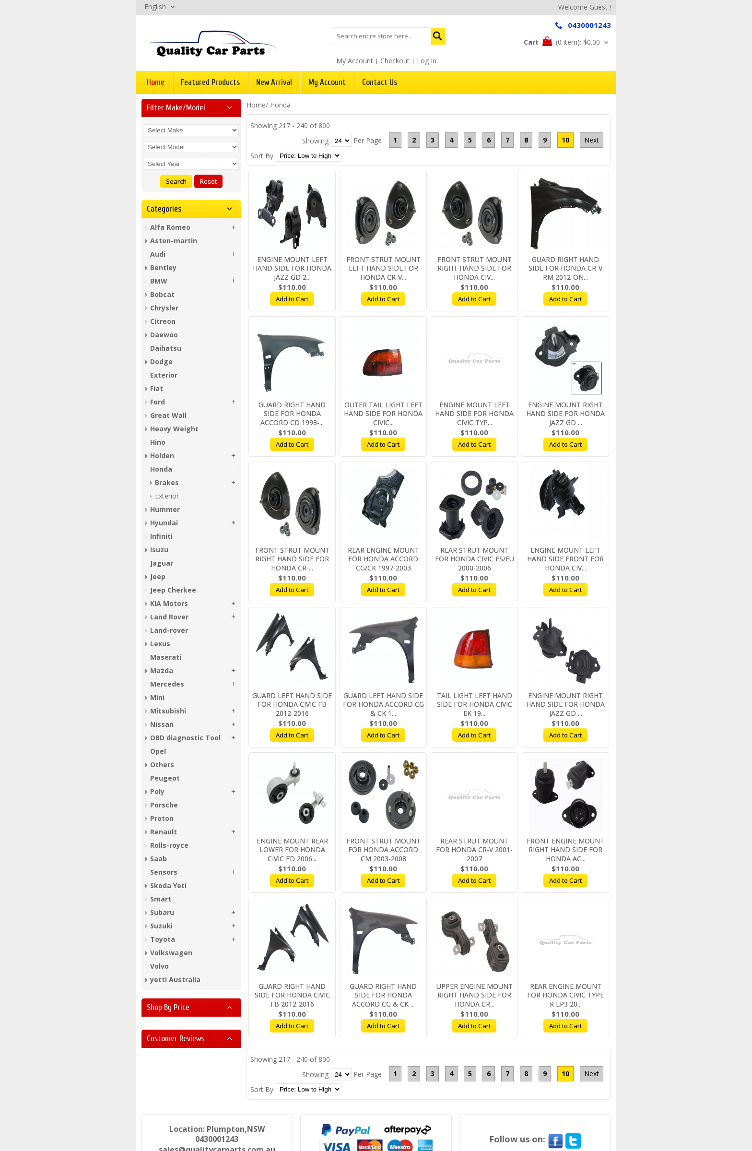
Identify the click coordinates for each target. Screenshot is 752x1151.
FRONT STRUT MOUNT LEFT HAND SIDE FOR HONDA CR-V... (383, 268)
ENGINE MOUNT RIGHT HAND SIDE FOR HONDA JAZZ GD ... (565, 413)
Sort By (261, 155)
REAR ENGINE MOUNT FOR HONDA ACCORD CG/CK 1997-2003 (383, 559)
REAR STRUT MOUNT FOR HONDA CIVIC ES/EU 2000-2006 (474, 559)
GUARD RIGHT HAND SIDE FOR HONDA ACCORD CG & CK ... (383, 995)
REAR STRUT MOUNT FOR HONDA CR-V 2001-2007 (474, 850)
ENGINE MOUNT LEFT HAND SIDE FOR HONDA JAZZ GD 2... (292, 268)
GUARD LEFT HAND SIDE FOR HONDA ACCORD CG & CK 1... (383, 704)
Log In (426, 60)
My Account (354, 60)
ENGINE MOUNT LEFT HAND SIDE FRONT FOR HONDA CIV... (565, 559)
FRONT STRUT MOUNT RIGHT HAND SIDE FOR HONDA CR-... (292, 559)
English (155, 6)
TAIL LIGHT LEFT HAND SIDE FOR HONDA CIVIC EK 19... (474, 704)
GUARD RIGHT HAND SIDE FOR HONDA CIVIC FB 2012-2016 (292, 995)
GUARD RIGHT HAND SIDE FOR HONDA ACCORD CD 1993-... (292, 413)
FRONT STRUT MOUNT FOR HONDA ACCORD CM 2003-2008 (383, 850)
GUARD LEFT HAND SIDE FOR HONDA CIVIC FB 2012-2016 (292, 704)
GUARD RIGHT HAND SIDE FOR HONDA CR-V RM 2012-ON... (565, 268)
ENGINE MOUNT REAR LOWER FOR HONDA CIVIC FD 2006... (292, 850)
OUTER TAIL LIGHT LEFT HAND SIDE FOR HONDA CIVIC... (383, 413)
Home (256, 104)
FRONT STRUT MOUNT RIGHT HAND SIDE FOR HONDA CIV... (474, 268)
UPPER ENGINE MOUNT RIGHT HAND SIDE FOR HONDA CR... (474, 995)
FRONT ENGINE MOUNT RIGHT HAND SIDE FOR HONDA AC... (565, 850)
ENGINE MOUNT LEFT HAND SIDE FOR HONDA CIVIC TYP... (474, 413)
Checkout (395, 60)
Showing (315, 140)
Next (591, 139)
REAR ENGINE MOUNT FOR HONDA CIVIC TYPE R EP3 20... (565, 995)
